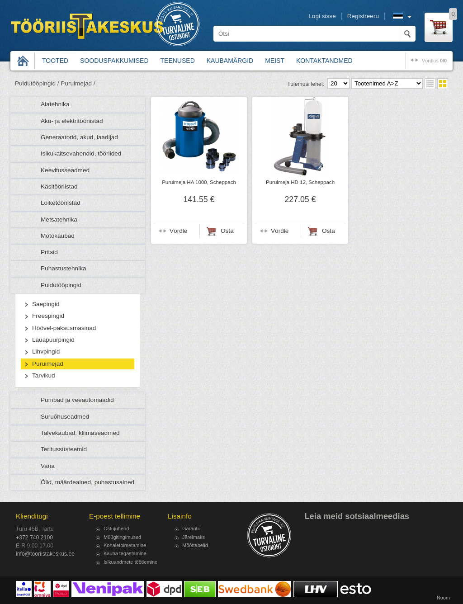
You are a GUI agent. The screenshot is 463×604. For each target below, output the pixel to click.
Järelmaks (193, 537)
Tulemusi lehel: (305, 84)
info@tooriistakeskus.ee (45, 554)
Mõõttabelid (195, 545)
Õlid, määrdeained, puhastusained (87, 482)
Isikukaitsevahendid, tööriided (81, 153)
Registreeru (363, 16)
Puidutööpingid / (37, 83)
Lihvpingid (46, 351)
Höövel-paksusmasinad (64, 328)
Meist (274, 60)
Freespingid (48, 315)
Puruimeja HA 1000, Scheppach (199, 182)
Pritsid (49, 252)
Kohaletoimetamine (125, 545)
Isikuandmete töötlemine (130, 562)
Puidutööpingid (61, 285)
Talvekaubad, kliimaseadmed (80, 432)
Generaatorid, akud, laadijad (79, 137)
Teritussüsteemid (64, 449)
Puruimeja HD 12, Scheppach (300, 182)
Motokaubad (58, 235)
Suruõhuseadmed (65, 416)
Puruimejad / (78, 83)
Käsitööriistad (59, 186)
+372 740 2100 (34, 537)
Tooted (55, 60)
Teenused (178, 60)
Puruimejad (47, 363)
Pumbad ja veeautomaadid (77, 399)
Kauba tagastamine (125, 553)
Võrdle (178, 230)
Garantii (191, 528)
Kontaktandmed (324, 60)
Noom (443, 597)
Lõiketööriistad (60, 202)
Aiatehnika (55, 104)
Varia (48, 465)
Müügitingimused (122, 537)
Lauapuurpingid (53, 339)
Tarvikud (43, 375)
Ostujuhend (116, 528)
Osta (227, 230)
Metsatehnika (59, 219)
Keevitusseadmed (65, 170)
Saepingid (45, 304)
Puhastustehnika (63, 268)
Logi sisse (321, 16)
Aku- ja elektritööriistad (72, 121)
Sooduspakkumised (114, 60)
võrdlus (434, 60)
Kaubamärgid (230, 60)
